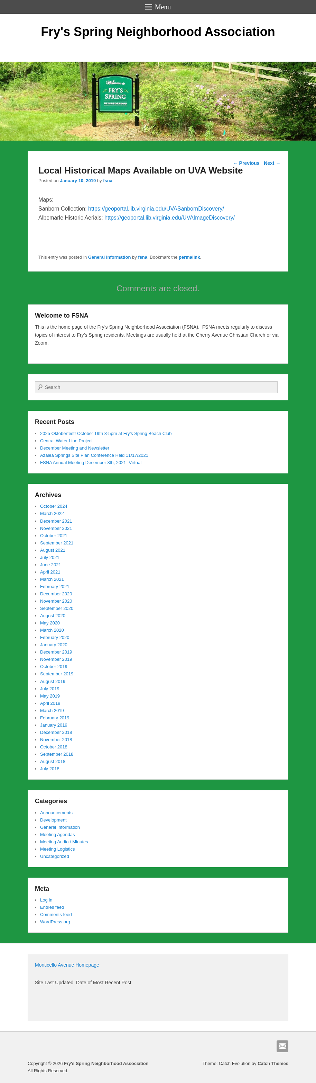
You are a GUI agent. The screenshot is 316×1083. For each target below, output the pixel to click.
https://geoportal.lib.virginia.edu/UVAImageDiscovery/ (169, 218)
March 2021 (52, 579)
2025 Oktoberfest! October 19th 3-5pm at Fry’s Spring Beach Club (106, 433)
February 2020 (54, 637)
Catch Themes (273, 1063)
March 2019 (52, 710)
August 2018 (52, 761)
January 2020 (53, 644)
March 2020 (52, 630)
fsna (107, 180)
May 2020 (50, 622)
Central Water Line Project (66, 440)
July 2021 (49, 557)
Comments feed (56, 914)
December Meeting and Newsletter (74, 448)
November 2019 (56, 659)
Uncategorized (54, 856)
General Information (109, 257)
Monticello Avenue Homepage (67, 965)
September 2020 (56, 608)
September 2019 (56, 673)
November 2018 (56, 739)
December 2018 (56, 732)
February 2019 (54, 717)
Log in (46, 900)
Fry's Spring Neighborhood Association (158, 32)
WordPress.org (55, 921)
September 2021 (56, 542)
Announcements (56, 812)
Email (282, 1046)
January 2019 (53, 725)
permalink (189, 257)
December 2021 (56, 521)
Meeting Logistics (57, 849)
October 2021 (53, 535)
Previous (246, 163)
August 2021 (52, 550)
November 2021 (56, 528)
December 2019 (56, 652)
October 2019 (53, 666)
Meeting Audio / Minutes (64, 841)
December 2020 (56, 593)
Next (272, 163)
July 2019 (49, 688)
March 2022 (52, 513)
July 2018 (49, 768)
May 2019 (50, 696)
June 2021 (50, 564)
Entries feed (52, 907)
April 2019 (50, 703)
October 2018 (53, 746)
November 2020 (56, 601)
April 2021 (50, 572)
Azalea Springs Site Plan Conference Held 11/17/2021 (94, 455)
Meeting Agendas (57, 834)
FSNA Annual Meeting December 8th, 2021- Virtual (90, 462)
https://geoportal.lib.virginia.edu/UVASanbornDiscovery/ (156, 209)
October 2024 (53, 506)
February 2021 (54, 586)
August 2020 (52, 615)
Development (53, 820)
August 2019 (52, 681)
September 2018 (56, 754)
